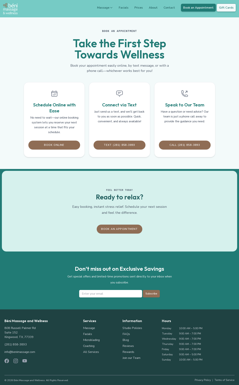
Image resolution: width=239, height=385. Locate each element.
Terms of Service (224, 380)
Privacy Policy (203, 380)
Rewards (128, 352)
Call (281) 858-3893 (185, 145)
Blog (125, 340)
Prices (138, 8)
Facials (123, 8)
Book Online (54, 145)
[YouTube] (24, 361)
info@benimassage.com (19, 352)
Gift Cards (226, 8)
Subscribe (151, 293)
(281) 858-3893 (15, 344)
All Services (91, 352)
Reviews (128, 346)
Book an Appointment (198, 8)
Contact (169, 8)
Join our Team (131, 358)
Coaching (88, 346)
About (153, 8)
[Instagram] (15, 361)
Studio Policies (132, 328)
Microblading (91, 340)
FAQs (126, 334)
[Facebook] (6, 361)
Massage (105, 8)
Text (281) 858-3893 (119, 145)
